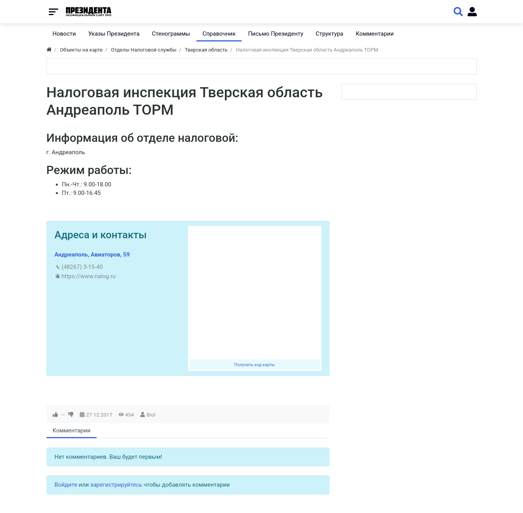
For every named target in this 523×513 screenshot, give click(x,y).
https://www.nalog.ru (89, 276)
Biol (151, 414)
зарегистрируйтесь (116, 484)
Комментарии (72, 430)
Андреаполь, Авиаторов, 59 (92, 254)
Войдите (66, 484)
